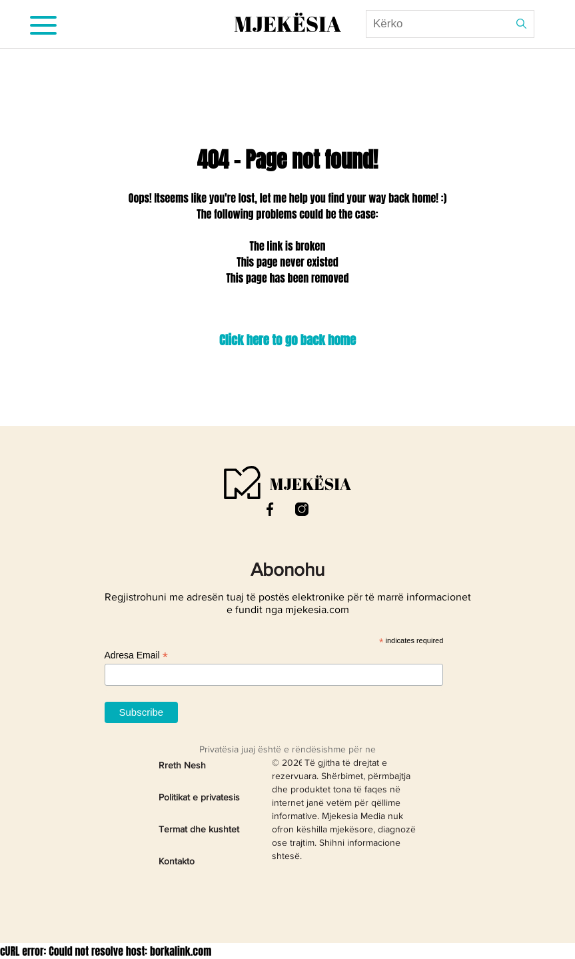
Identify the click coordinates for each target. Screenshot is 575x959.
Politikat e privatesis (199, 797)
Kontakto (177, 861)
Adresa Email (136, 655)
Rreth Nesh (182, 765)
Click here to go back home (287, 340)
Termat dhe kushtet (199, 829)
